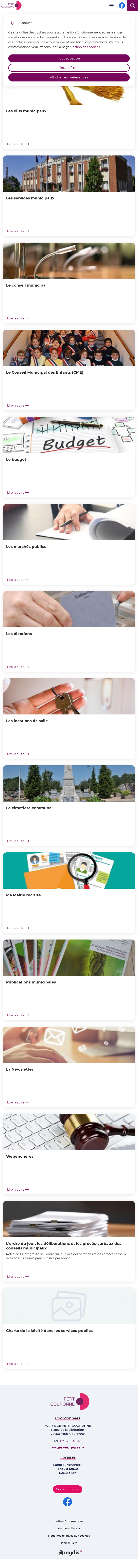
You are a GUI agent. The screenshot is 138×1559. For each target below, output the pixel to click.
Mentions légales (69, 1528)
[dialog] (69, 50)
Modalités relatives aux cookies (69, 1535)
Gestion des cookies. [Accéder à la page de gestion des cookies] (85, 47)
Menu (111, 5)
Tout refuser (69, 68)
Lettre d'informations (69, 1521)
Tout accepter (69, 58)
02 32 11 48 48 (70, 1441)
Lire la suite (18, 144)
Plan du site (69, 1542)
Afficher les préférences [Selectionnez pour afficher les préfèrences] (69, 77)
